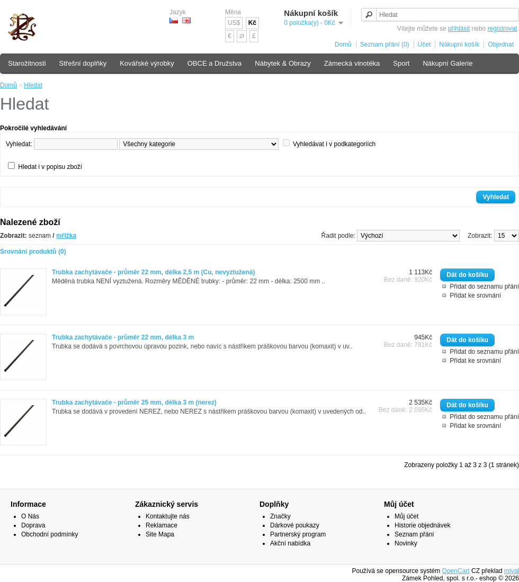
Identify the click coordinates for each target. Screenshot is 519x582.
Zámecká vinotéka (352, 63)
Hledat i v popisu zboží (50, 167)
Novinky (406, 543)
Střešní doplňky (83, 63)
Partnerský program (298, 534)
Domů (343, 44)
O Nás (30, 516)
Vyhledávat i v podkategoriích (334, 144)
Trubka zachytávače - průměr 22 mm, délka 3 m (123, 337)
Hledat (33, 85)
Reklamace (161, 525)
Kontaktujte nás (168, 516)
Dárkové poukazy (294, 525)
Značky (280, 516)
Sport (401, 63)
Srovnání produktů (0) (33, 251)
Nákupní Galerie (447, 63)
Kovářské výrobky (147, 63)
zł (241, 36)
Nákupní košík (459, 44)
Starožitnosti (27, 63)
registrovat (502, 28)
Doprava (33, 525)
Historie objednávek (422, 525)
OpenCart (456, 571)
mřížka (66, 235)
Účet (424, 44)
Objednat (501, 44)
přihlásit (459, 28)
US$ (234, 22)
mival (511, 571)
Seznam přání (414, 534)
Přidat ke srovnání (475, 295)
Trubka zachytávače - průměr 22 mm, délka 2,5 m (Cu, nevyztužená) (153, 272)
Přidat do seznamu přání (484, 286)
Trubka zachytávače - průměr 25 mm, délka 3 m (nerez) (134, 402)
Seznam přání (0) (384, 44)
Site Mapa (160, 534)
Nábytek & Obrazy (283, 63)
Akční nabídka (290, 543)
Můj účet (406, 516)
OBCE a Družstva (214, 63)
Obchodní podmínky (49, 534)
